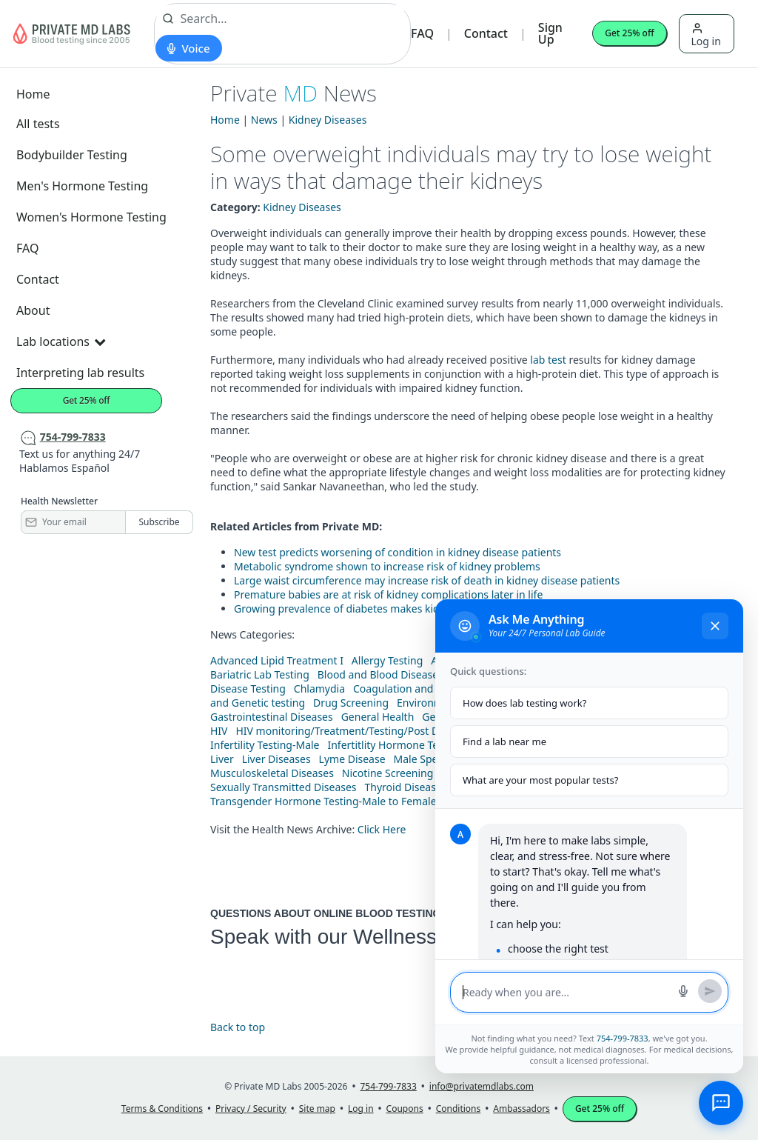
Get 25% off (629, 33)
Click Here (382, 829)
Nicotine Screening (388, 773)
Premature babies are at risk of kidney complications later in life (388, 594)
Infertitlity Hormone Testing (394, 745)
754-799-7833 (622, 1038)
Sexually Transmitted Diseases (283, 787)
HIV (219, 731)
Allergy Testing (387, 660)
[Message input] (565, 992)
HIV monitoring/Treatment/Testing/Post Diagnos (353, 731)
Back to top (237, 1027)
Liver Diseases (276, 759)
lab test (548, 360)
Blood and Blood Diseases (380, 674)
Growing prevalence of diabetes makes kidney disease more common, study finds (431, 608)
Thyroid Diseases (406, 787)
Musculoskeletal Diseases (272, 773)
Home (33, 94)
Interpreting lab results (80, 372)
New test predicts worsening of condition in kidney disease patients (397, 552)
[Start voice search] (188, 48)
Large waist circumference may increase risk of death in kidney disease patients (427, 580)
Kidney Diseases (328, 120)
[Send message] (710, 991)
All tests (38, 124)
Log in (706, 35)
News (264, 120)
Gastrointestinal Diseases (271, 717)
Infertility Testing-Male (265, 745)
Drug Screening (351, 703)
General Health (378, 717)
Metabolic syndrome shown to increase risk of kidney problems (387, 566)
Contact (486, 33)
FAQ (422, 33)
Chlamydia (319, 688)
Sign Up (550, 33)
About (33, 310)
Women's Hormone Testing (91, 217)
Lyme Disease (352, 759)
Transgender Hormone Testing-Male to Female (323, 801)
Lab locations (60, 341)
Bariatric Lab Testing (259, 674)
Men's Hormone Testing (82, 186)
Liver (222, 759)
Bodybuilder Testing (71, 155)
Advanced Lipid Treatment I (276, 660)
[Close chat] (715, 626)
